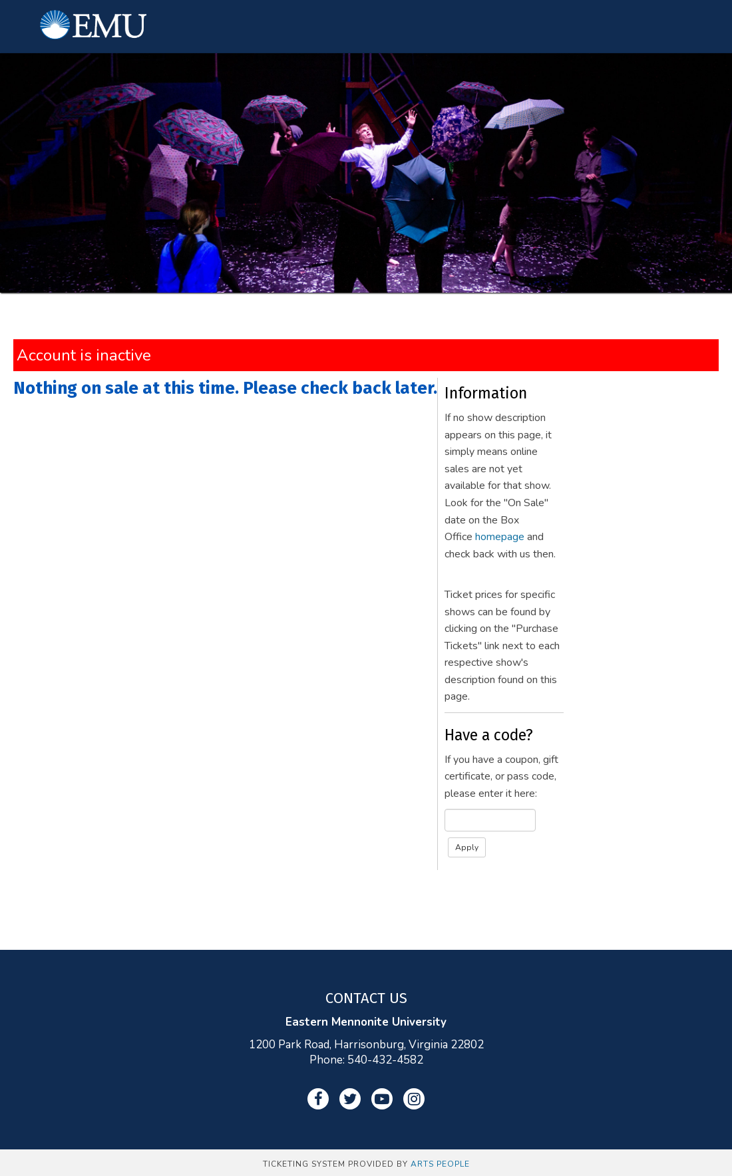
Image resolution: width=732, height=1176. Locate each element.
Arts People (440, 1164)
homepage (499, 536)
